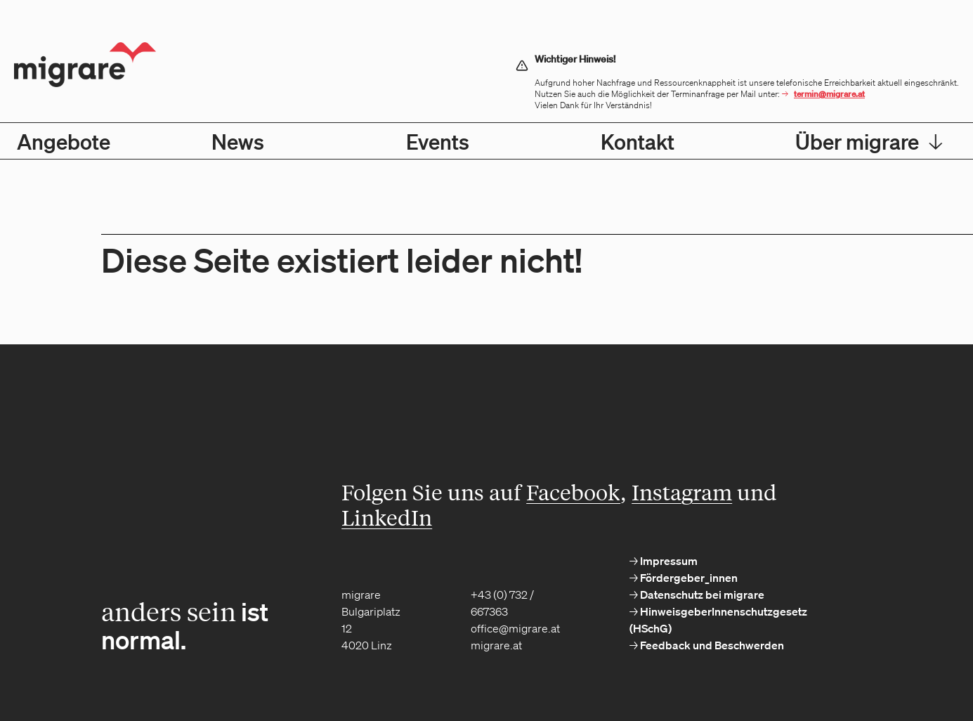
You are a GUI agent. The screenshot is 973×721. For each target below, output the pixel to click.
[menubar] (486, 141)
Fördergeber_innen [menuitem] (688, 578)
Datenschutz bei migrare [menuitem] (701, 594)
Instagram (682, 492)
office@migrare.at (515, 628)
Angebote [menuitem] (63, 141)
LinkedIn (386, 517)
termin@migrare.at (829, 94)
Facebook (573, 492)
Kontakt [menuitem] (637, 141)
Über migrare (869, 141)
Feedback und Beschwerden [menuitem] (711, 645)
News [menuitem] (237, 141)
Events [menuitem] (437, 141)
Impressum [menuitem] (668, 561)
